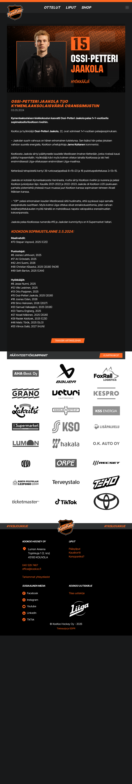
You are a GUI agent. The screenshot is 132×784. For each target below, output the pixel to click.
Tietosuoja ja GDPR (66, 628)
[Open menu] (127, 7)
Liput (71, 7)
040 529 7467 (30, 565)
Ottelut (52, 7)
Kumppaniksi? (76, 556)
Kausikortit (75, 552)
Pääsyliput (74, 548)
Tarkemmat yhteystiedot (36, 576)
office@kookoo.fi (31, 569)
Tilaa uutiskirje (77, 593)
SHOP (86, 7)
